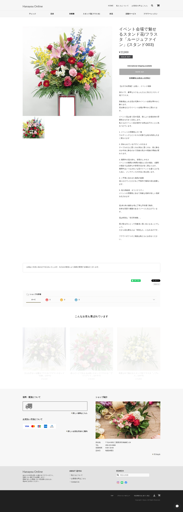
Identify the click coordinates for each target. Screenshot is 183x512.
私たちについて (122, 6)
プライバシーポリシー (123, 495)
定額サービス (131, 14)
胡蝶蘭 (71, 14)
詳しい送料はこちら (80, 413)
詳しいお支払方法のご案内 (77, 431)
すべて (33, 299)
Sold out (139, 72)
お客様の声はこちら (140, 6)
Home (110, 6)
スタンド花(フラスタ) (91, 14)
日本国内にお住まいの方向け (139, 78)
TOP (112, 495)
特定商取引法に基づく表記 (142, 495)
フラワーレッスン (151, 14)
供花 (111, 14)
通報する (156, 284)
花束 (52, 14)
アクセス (157, 454)
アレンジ (32, 14)
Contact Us (75, 482)
